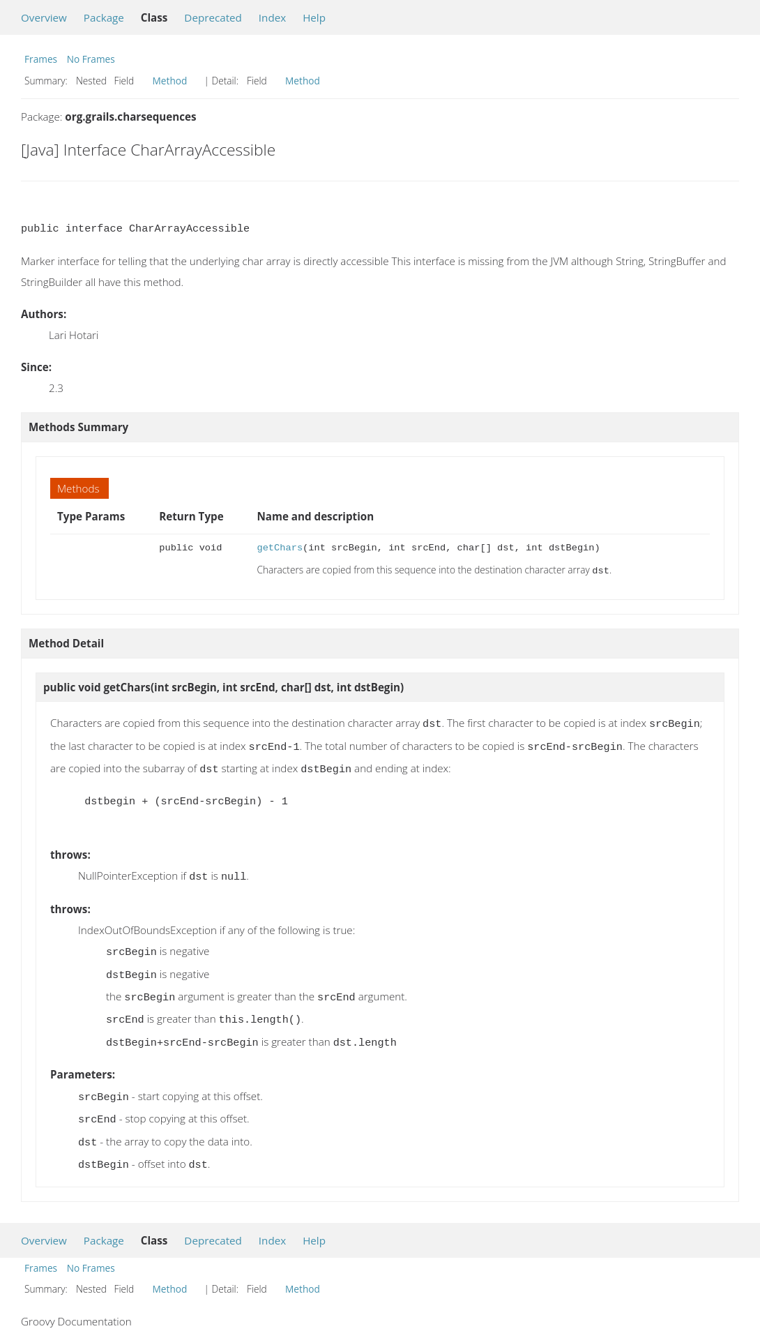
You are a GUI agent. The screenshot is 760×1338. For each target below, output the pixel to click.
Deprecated (213, 17)
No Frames (91, 59)
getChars (280, 548)
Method (170, 80)
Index (272, 17)
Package (104, 17)
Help (314, 17)
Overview (44, 17)
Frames (40, 59)
